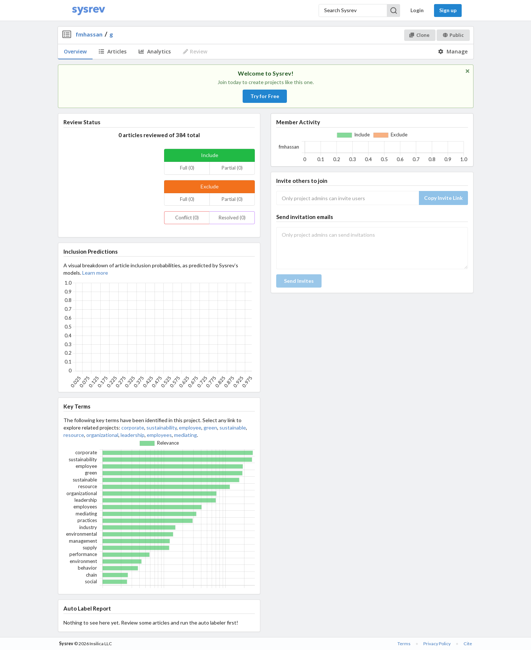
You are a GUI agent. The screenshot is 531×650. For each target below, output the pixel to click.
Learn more (95, 273)
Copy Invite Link (443, 198)
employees (159, 435)
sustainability (161, 427)
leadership (133, 435)
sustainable (232, 427)
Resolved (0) (232, 217)
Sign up (448, 10)
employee (190, 427)
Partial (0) (232, 168)
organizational (102, 435)
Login (417, 10)
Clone (419, 35)
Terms (404, 643)
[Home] (88, 10)
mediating (185, 435)
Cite (468, 643)
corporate (132, 427)
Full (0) (187, 168)
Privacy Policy (437, 643)
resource (73, 435)
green (210, 427)
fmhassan (89, 34)
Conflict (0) (187, 217)
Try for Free (264, 96)
